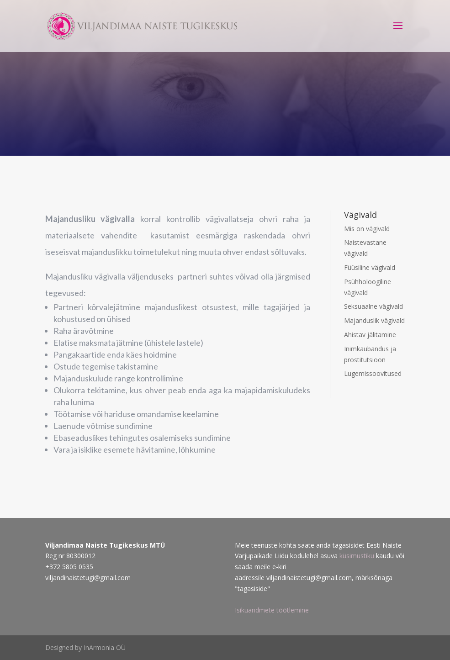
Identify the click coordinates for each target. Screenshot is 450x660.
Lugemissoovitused (373, 373)
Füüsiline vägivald (369, 267)
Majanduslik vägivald (374, 320)
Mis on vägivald (367, 228)
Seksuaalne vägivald (373, 306)
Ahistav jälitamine (370, 334)
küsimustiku (357, 555)
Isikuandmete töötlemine (272, 610)
